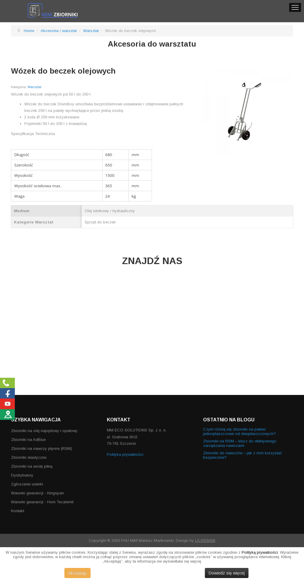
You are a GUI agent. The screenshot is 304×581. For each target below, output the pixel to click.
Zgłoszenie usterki (27, 484)
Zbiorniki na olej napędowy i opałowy (44, 430)
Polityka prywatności (125, 454)
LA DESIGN (205, 540)
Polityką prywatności (260, 552)
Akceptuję (77, 573)
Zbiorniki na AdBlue (28, 439)
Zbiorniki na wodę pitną (31, 466)
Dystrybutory (22, 475)
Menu (295, 7)
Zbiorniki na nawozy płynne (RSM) (41, 448)
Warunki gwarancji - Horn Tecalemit (42, 502)
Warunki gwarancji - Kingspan (37, 493)
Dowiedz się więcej (227, 573)
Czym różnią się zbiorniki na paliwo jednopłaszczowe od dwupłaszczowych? (239, 431)
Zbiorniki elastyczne (28, 457)
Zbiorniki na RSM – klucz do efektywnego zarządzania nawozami (239, 443)
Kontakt (17, 511)
